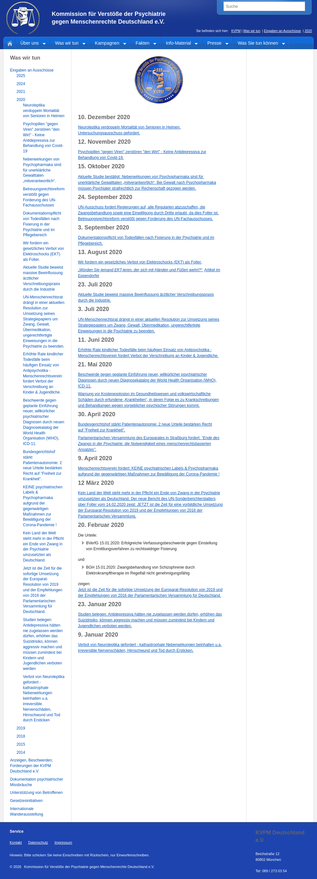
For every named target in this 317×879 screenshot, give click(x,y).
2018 (20, 736)
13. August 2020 (100, 252)
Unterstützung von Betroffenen (36, 792)
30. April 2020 (96, 414)
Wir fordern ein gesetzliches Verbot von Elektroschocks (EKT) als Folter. (140, 262)
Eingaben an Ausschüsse (282, 31)
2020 (308, 31)
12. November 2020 (104, 142)
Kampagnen (108, 43)
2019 (20, 728)
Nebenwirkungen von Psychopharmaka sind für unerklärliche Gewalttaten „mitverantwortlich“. (42, 170)
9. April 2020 (95, 458)
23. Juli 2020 (95, 284)
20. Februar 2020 (101, 525)
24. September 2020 (105, 197)
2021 (20, 91)
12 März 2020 (96, 483)
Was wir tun (251, 31)
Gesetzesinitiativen (26, 800)
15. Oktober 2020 (101, 166)
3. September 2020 (103, 227)
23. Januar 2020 (99, 604)
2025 (20, 75)
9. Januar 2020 (98, 634)
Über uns (31, 43)
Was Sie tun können (259, 43)
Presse (215, 43)
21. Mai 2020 (95, 364)
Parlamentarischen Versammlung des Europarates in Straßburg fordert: (148, 444)
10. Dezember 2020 (104, 117)
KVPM (236, 31)
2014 (20, 752)
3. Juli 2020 (93, 309)
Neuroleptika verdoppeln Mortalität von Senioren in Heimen (43, 110)
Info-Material (179, 43)
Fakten (143, 43)
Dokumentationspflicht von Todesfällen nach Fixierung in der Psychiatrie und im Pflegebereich (42, 224)
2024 (20, 84)
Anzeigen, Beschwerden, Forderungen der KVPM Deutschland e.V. (31, 765)
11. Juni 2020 (96, 340)
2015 (20, 744)
